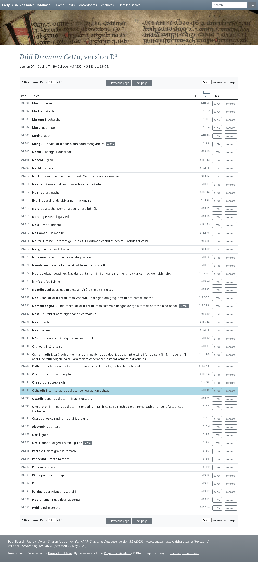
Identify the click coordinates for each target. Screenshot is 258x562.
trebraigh (58, 382)
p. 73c (217, 451)
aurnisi (47, 314)
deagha (121, 306)
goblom (103, 298)
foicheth (119, 407)
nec (64, 273)
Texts (71, 5)
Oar (35, 435)
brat (48, 382)
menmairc (76, 354)
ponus (45, 475)
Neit (35, 209)
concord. (231, 103)
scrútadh (60, 354)
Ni (167, 354)
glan (50, 160)
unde (56, 200)
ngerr (53, 127)
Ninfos (37, 281)
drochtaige (64, 241)
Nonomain (40, 257)
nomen (46, 499)
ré (85, 290)
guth (47, 136)
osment (123, 359)
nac (147, 273)
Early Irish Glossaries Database (26, 5)
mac (78, 200)
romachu (71, 451)
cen (141, 273)
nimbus (66, 176)
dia (45, 209)
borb (46, 483)
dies (72, 290)
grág (113, 298)
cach (149, 407)
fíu (70, 359)
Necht (36, 168)
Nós (35, 338)
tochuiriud (72, 418)
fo (96, 176)
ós (47, 418)
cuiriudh (55, 418)
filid (92, 338)
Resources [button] (106, 5)
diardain (65, 249)
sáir (89, 257)
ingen (49, 168)
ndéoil (173, 306)
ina (100, 265)
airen (67, 443)
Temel (141, 407)
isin (105, 290)
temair (50, 184)
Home (60, 5)
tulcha (79, 265)
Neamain (109, 306)
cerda (76, 499)
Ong (35, 407)
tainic (100, 407)
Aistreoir (38, 427)
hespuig (79, 338)
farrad (149, 354)
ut (57, 144)
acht (77, 399)
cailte (49, 241)
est (79, 176)
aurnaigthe (63, 374)
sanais (76, 314)
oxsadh (86, 399)
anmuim (68, 184)
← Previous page (118, 83)
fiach (94, 298)
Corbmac (93, 241)
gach (45, 127)
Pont (35, 483)
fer (61, 298)
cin (97, 390)
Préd (35, 508)
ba (114, 366)
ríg (66, 338)
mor (46, 225)
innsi (94, 265)
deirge (131, 306)
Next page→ (142, 83)
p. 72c (217, 103)
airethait (143, 306)
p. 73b (217, 314)
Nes (35, 322)
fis (43, 338)
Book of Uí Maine (60, 553)
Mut (35, 127)
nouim (64, 290)
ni (69, 399)
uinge (61, 475)
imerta (63, 257)
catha (51, 209)
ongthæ (158, 407)
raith (48, 359)
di (60, 184)
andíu (36, 359)
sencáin (159, 354)
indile (46, 508)
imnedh (56, 407)
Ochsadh (38, 390)
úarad (89, 390)
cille (61, 265)
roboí (91, 184)
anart (51, 144)
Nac (35, 273)
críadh (57, 314)
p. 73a (217, 152)
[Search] (229, 5)
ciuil (71, 257)
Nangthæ (39, 249)
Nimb (36, 176)
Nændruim (40, 265)
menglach (93, 144)
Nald (35, 225)
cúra (51, 346)
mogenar (176, 354)
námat (138, 298)
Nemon (62, 209)
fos (48, 281)
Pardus (37, 491)
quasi (62, 152)
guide (78, 443)
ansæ (53, 249)
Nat (35, 298)
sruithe (119, 273)
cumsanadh (56, 390)
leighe (67, 314)
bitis (99, 290)
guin (45, 217)
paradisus (52, 491)
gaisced (63, 217)
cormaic (86, 314)
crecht (46, 322)
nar (72, 200)
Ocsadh (37, 399)
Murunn (38, 119)
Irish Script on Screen (184, 553)
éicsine (137, 354)
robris (131, 241)
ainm (54, 257)
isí (82, 290)
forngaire (106, 273)
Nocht (36, 152)
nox (69, 152)
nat (130, 298)
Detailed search (129, 5)
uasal (47, 200)
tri (61, 338)
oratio (48, 374)
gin (85, 418)
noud (82, 144)
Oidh (35, 366)
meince (83, 359)
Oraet (36, 382)
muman (69, 298)
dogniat (80, 257)
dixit (55, 298)
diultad (47, 273)
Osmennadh (41, 354)
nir (78, 407)
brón (45, 407)
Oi (33, 346)
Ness (35, 314)
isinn (87, 265)
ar (78, 290)
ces (111, 290)
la (63, 451)
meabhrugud (98, 354)
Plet (35, 499)
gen (154, 273)
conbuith (107, 241)
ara (75, 359)
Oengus (88, 176)
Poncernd (39, 459)
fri (97, 273)
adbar (45, 443)
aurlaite (64, 366)
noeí (71, 265)
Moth (36, 136)
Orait (36, 374)
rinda (55, 499)
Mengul (37, 144)
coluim (100, 366)
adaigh (50, 152)
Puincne (38, 467)
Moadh (37, 103)
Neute (37, 241)
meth (53, 459)
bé (89, 209)
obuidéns (49, 366)
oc (43, 359)
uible (61, 306)
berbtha (155, 306)
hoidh (121, 366)
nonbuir (51, 338)
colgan (57, 359)
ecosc (50, 103)
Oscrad (37, 418)
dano (77, 273)
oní (55, 176)
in (76, 184)
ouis (42, 346)
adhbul (56, 225)
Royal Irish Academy (118, 553)
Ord (35, 443)
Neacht (37, 160)
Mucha (37, 111)
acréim (122, 298)
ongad (85, 407)
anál (49, 399)
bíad (165, 306)
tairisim (90, 273)
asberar (94, 359)
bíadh (74, 144)
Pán (34, 475)
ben (73, 209)
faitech (172, 407)
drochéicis (139, 359)
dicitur (64, 144)
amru (91, 366)
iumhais (114, 176)
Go (252, 5)
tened (69, 306)
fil (184, 354)
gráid (57, 451)
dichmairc (164, 273)
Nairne (37, 184)
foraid (82, 184)
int (130, 354)
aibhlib (103, 176)
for (138, 241)
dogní (112, 354)
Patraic (37, 451)
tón (44, 298)
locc (65, 491)
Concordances (87, 5)
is (59, 176)
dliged (56, 443)
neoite (118, 241)
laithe (92, 290)
